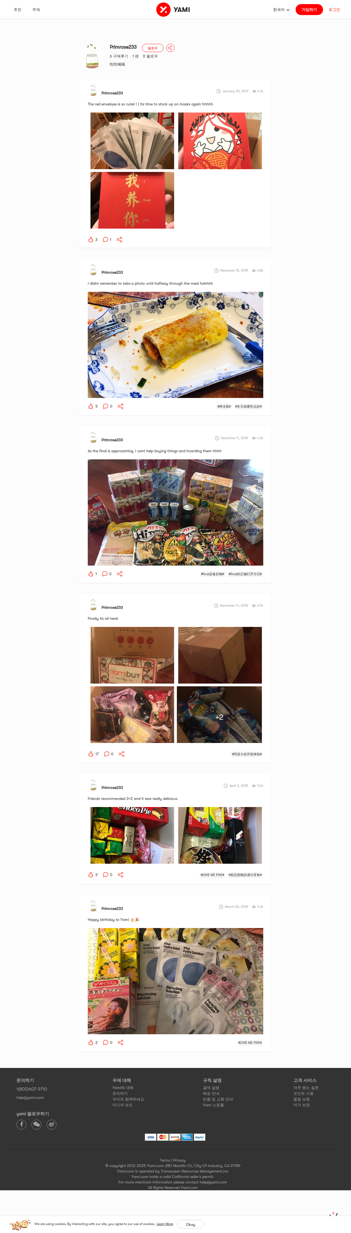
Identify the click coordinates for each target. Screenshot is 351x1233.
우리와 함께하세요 (128, 1099)
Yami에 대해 (123, 1087)
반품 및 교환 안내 (218, 1099)
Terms (165, 1160)
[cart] (333, 1215)
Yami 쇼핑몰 (213, 1105)
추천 (17, 9)
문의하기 (120, 1093)
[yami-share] (119, 239)
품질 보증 (301, 1099)
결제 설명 (211, 1087)
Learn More (165, 1224)
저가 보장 (301, 1105)
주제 (36, 9)
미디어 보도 (122, 1105)
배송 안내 (211, 1093)
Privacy (179, 1160)
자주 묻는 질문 (306, 1087)
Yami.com (189, 1187)
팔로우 (153, 48)
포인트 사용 (303, 1093)
